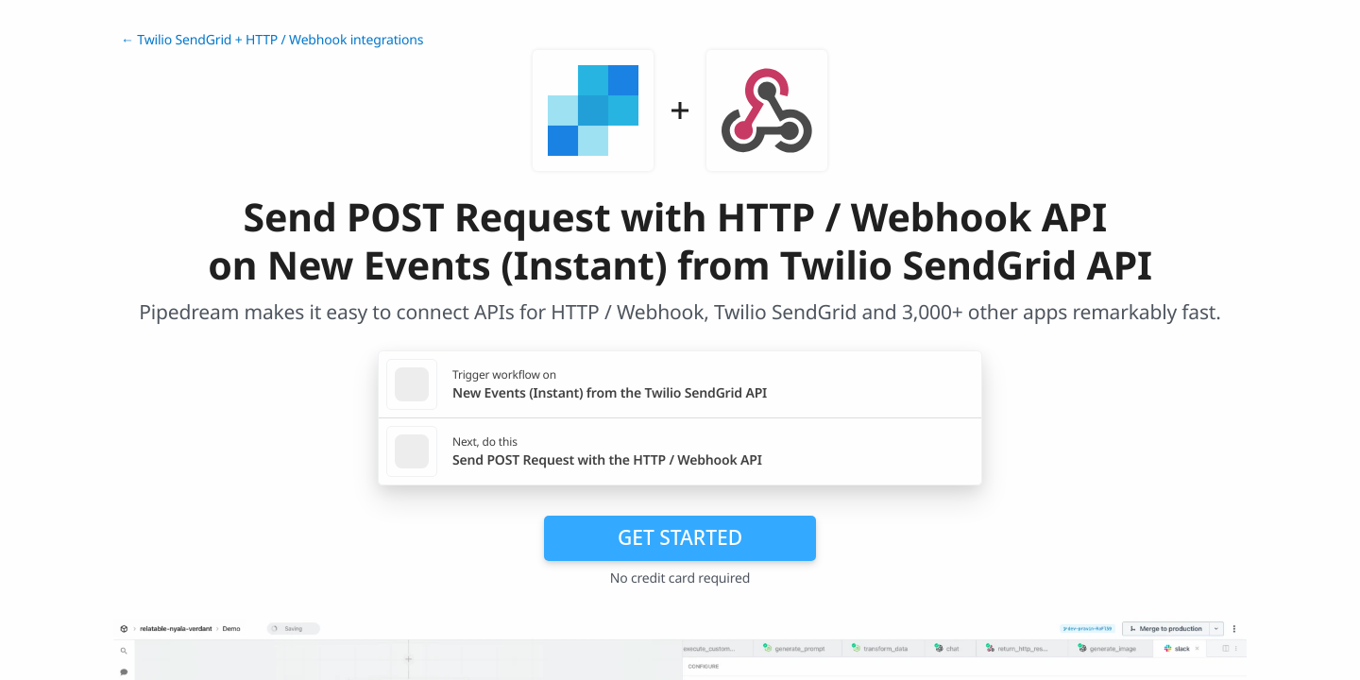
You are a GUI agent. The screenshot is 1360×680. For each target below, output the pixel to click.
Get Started (680, 537)
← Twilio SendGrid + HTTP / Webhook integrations (272, 40)
